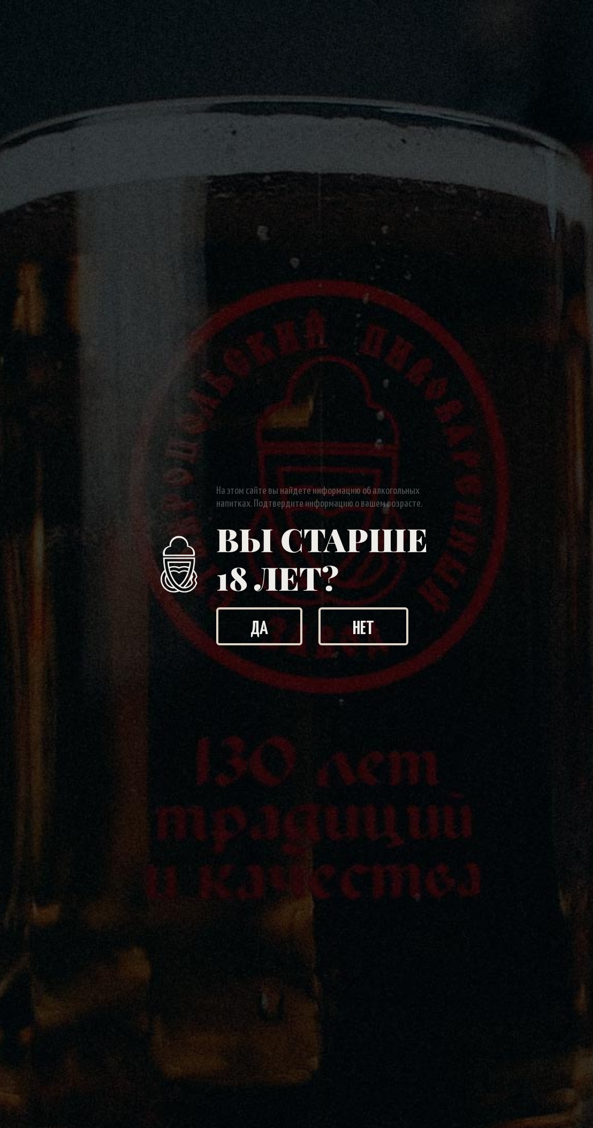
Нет (363, 626)
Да (259, 626)
